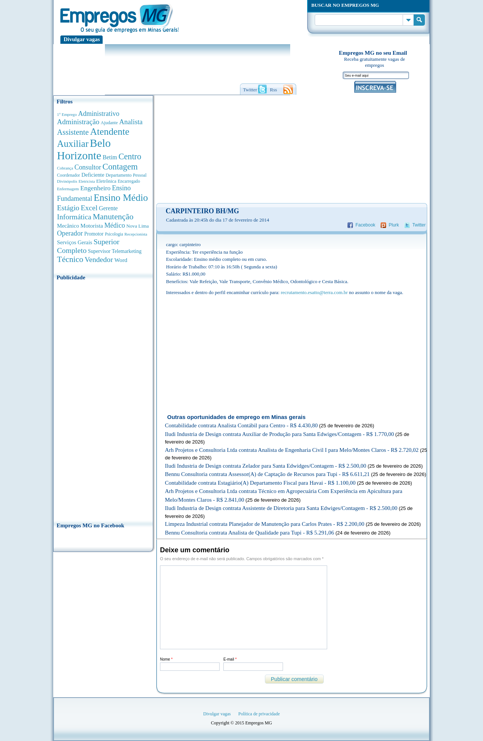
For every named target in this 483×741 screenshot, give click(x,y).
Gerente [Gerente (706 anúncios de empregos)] (108, 208)
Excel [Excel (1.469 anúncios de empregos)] (89, 208)
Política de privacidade (259, 713)
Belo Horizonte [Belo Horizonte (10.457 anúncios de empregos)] (84, 149)
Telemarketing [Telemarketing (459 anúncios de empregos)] (127, 251)
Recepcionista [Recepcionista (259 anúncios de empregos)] (136, 234)
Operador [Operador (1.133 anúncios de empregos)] (70, 233)
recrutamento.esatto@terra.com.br (314, 292)
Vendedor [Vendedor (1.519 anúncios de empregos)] (99, 259)
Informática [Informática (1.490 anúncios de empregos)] (74, 217)
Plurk (394, 225)
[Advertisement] (103, 399)
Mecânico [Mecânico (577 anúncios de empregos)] (68, 226)
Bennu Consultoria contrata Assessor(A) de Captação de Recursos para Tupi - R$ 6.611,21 (267, 474)
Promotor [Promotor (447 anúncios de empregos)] (93, 234)
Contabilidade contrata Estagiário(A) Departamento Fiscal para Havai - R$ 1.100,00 (260, 483)
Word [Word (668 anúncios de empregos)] (120, 260)
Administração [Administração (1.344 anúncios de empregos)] (78, 122)
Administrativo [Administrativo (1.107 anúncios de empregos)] (98, 113)
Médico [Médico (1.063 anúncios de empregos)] (114, 225)
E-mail (230, 659)
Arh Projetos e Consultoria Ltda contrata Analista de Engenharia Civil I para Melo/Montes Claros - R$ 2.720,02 (291, 450)
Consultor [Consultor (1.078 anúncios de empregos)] (87, 167)
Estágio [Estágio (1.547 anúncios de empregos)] (68, 207)
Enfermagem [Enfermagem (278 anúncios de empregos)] (68, 188)
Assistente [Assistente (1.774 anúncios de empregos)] (73, 132)
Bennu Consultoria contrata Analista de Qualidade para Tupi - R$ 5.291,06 (249, 533)
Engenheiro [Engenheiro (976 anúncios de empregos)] (95, 188)
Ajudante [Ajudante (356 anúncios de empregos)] (109, 122)
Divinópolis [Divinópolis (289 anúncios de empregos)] (67, 181)
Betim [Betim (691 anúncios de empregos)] (110, 157)
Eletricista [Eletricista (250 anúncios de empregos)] (86, 181)
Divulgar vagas (82, 39)
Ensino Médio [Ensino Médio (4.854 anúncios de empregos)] (121, 197)
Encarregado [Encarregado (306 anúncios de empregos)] (129, 181)
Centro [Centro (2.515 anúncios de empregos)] (129, 156)
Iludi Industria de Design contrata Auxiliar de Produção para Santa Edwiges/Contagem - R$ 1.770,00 (279, 434)
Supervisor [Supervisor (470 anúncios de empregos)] (99, 251)
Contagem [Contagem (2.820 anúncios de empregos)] (120, 166)
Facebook (365, 225)
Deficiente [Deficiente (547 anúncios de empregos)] (93, 175)
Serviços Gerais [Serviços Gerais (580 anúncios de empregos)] (74, 242)
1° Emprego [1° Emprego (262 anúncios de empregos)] (67, 114)
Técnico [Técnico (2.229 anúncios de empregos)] (70, 259)
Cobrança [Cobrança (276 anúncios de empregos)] (65, 168)
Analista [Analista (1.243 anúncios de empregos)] (131, 122)
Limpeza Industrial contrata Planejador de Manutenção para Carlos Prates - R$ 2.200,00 (265, 524)
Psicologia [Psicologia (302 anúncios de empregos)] (114, 234)
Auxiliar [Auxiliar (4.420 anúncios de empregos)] (72, 144)
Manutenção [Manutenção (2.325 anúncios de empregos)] (113, 216)
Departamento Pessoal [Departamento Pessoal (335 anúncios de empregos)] (126, 175)
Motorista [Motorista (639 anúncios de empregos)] (91, 225)
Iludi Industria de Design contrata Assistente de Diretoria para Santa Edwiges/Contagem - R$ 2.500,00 (281, 508)
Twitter (419, 225)
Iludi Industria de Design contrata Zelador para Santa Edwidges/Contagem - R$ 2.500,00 (265, 466)
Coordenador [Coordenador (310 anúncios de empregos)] (68, 175)
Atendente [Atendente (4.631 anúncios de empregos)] (109, 131)
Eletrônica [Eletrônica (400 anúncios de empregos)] (106, 181)
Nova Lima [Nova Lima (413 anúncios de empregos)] (137, 226)
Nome (166, 659)
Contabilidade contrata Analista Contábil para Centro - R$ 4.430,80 (241, 425)
